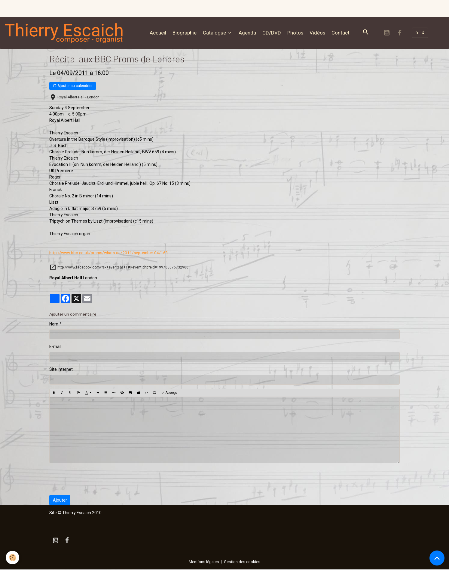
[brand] (66, 33)
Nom (53, 324)
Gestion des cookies (243, 562)
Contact (342, 33)
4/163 (111, 253)
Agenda (248, 33)
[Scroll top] (436, 558)
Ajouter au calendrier (73, 86)
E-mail (55, 347)
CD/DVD (273, 33)
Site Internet (61, 370)
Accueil (159, 33)
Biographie (186, 33)
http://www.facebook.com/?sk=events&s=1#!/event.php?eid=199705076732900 (122, 268)
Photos (296, 33)
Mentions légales (203, 562)
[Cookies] (13, 557)
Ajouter (60, 500)
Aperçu (169, 393)
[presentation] (95, 479)
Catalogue (216, 33)
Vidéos (318, 33)
